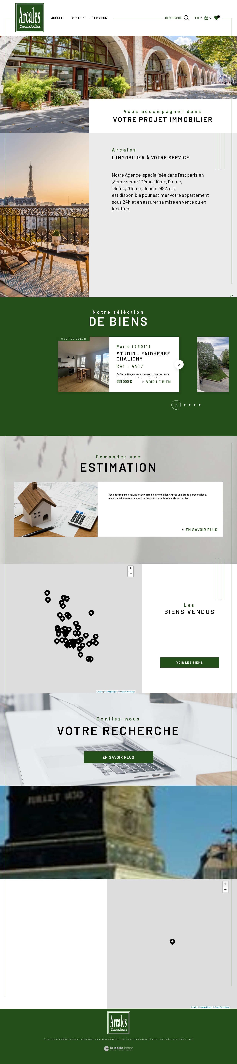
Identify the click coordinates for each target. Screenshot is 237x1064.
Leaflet (100, 692)
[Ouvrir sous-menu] (84, 17)
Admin (154, 1039)
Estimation (98, 18)
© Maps (110, 692)
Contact (231, 302)
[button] (178, 365)
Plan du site (125, 1039)
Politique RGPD (177, 1039)
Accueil (57, 18)
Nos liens (163, 1039)
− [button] (130, 574)
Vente (76, 18)
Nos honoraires (110, 1039)
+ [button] (130, 568)
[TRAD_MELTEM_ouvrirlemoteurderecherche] (177, 18)
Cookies (189, 1039)
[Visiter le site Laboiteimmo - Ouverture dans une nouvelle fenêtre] (118, 1052)
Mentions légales (141, 1039)
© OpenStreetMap (126, 692)
